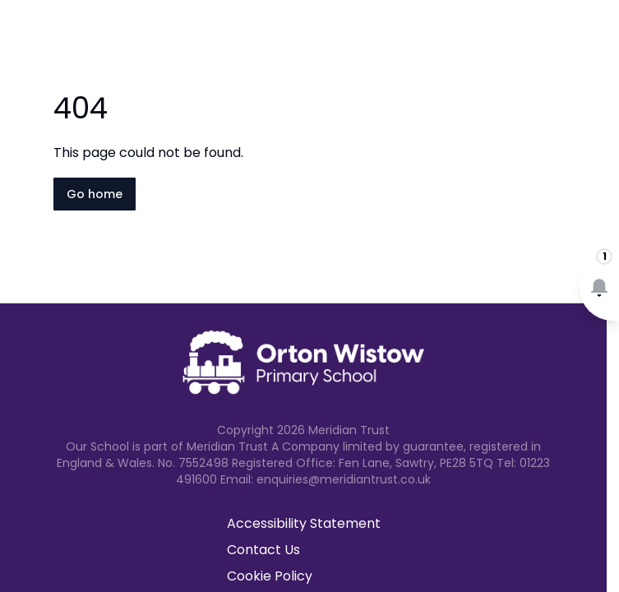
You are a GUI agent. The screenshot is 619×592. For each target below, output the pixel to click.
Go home (94, 194)
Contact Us (263, 549)
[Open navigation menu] (596, 39)
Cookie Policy (269, 576)
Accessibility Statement (304, 523)
